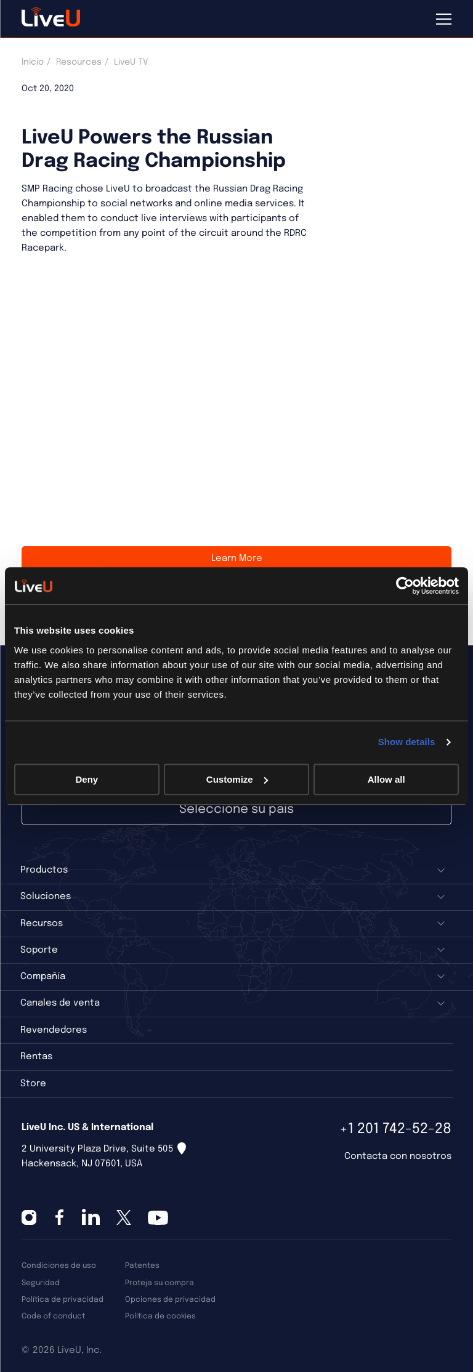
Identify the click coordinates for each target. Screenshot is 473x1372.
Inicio (33, 62)
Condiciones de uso (59, 1266)
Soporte (39, 950)
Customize (237, 779)
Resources (79, 62)
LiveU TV (131, 62)
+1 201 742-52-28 (395, 1129)
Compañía (42, 977)
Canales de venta (60, 1003)
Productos (44, 870)
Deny (86, 779)
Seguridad (41, 1283)
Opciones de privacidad (170, 1300)
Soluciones (45, 897)
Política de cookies (160, 1316)
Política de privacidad (62, 1300)
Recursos (41, 924)
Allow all (386, 779)
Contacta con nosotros (397, 1156)
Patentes (142, 1266)
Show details (406, 741)
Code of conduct (53, 1316)
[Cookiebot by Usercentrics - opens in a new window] (405, 585)
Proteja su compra (159, 1283)
